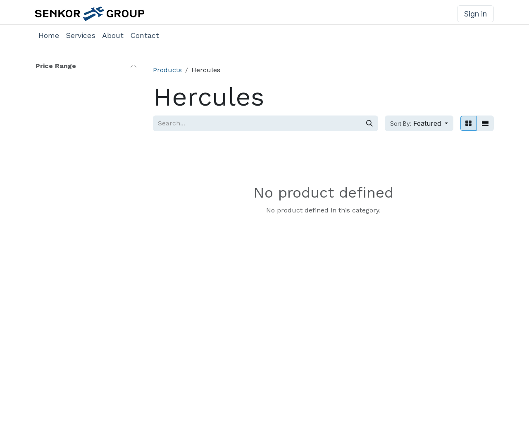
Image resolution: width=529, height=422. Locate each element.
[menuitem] (48, 35)
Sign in (475, 13)
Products (167, 70)
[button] (419, 123)
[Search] (369, 123)
